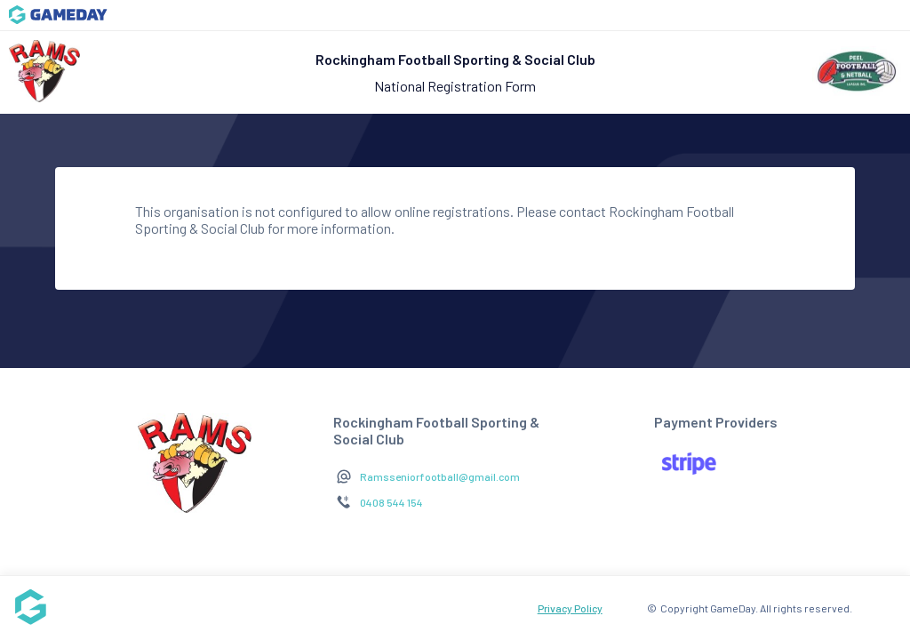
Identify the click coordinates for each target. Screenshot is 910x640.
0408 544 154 (391, 502)
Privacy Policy (570, 608)
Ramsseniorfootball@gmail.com (440, 476)
